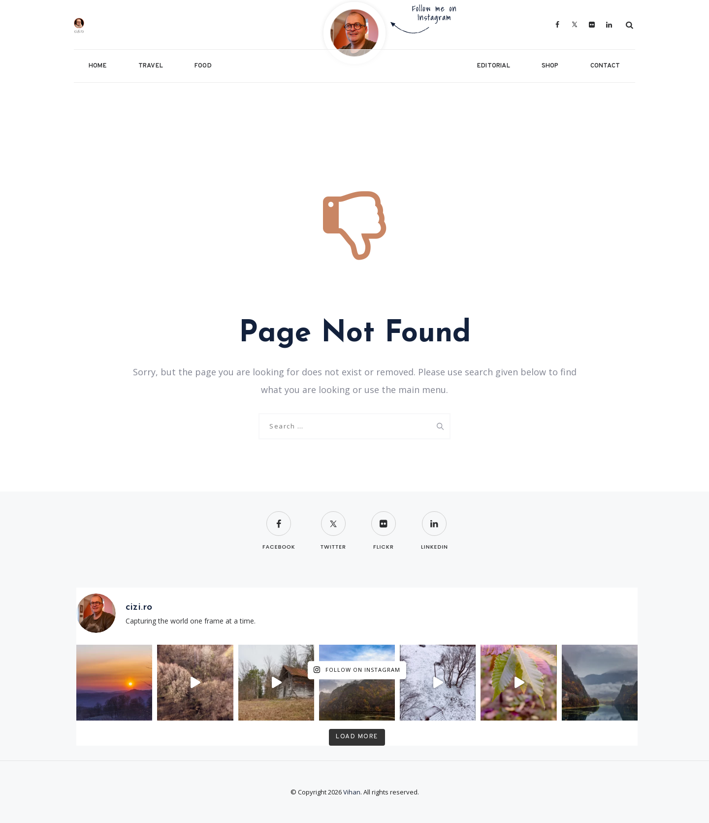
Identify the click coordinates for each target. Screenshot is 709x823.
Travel (150, 66)
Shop (550, 66)
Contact (605, 66)
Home (98, 66)
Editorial (493, 66)
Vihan (351, 792)
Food (203, 66)
